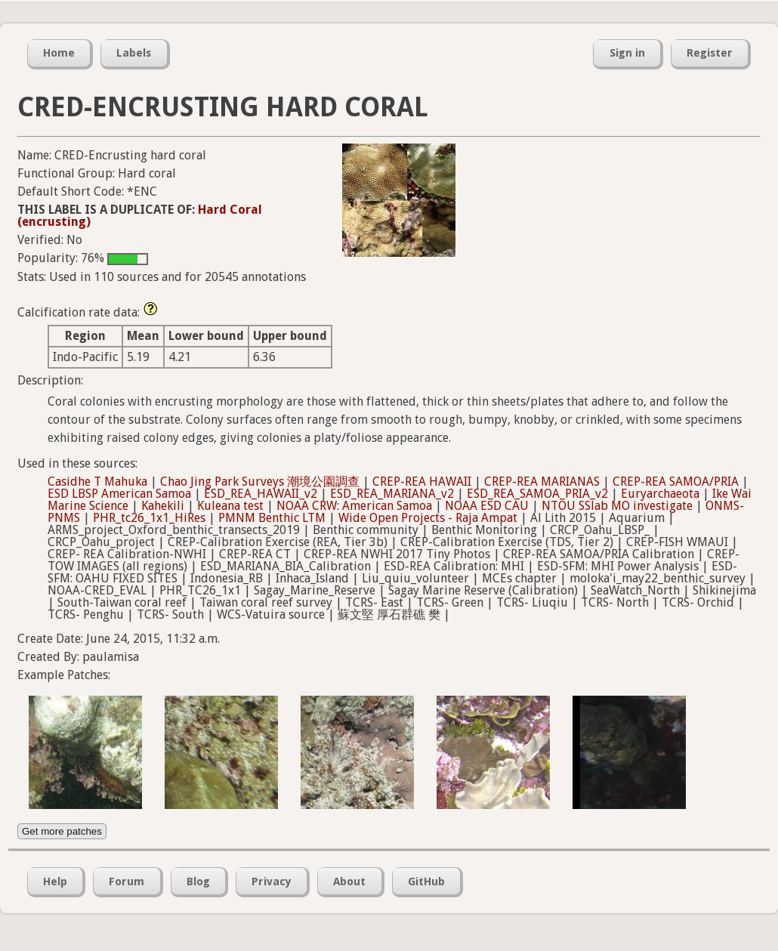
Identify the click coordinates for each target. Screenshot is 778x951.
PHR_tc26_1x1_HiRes (149, 518)
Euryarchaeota (660, 493)
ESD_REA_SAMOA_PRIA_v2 (537, 493)
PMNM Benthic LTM (272, 518)
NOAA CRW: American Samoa (354, 506)
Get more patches (62, 831)
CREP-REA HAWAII (421, 481)
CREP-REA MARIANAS (542, 481)
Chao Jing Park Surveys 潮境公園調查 (260, 481)
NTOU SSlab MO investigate (617, 506)
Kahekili (162, 506)
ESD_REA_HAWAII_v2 (260, 493)
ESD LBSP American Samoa (119, 493)
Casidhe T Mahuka (97, 481)
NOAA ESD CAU (487, 506)
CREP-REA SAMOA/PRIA (676, 481)
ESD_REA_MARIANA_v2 (392, 493)
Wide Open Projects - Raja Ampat (427, 518)
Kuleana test (230, 506)
